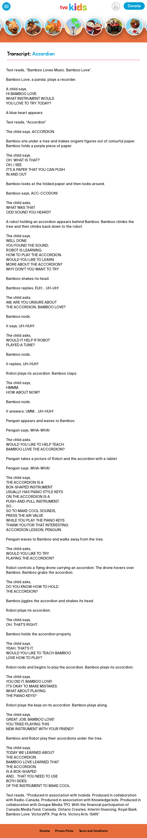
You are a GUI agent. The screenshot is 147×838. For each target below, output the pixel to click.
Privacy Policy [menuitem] (64, 831)
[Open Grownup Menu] (116, 7)
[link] (73, 7)
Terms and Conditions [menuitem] (93, 831)
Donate (134, 6)
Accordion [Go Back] (43, 53)
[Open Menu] (6, 7)
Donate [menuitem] (45, 831)
